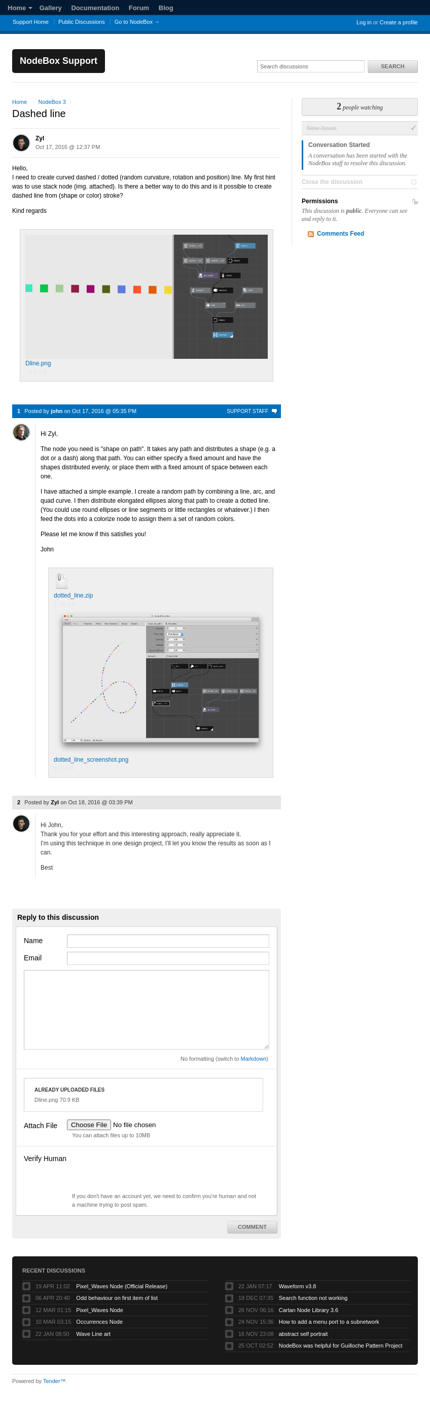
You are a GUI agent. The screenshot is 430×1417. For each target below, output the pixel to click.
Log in (364, 22)
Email (33, 958)
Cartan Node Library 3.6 (308, 1310)
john (56, 411)
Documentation (95, 8)
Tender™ (54, 1381)
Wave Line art (93, 1334)
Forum (139, 8)
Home (20, 8)
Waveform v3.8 (297, 1286)
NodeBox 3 (51, 102)
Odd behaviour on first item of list (117, 1298)
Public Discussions (81, 22)
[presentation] (144, 1172)
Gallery (51, 8)
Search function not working (313, 1298)
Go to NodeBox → (137, 22)
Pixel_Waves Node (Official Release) (121, 1286)
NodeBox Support (58, 61)
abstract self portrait (303, 1334)
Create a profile (399, 22)
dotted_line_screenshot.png (161, 686)
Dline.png (146, 301)
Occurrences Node (99, 1322)
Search (392, 66)
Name (33, 941)
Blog (166, 8)
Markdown (254, 1059)
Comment (252, 1227)
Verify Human (45, 1158)
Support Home (31, 22)
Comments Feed (340, 233)
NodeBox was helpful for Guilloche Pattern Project (341, 1346)
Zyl (39, 138)
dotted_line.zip (73, 595)
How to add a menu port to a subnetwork (329, 1322)
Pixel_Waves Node (99, 1310)
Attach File (40, 1126)
